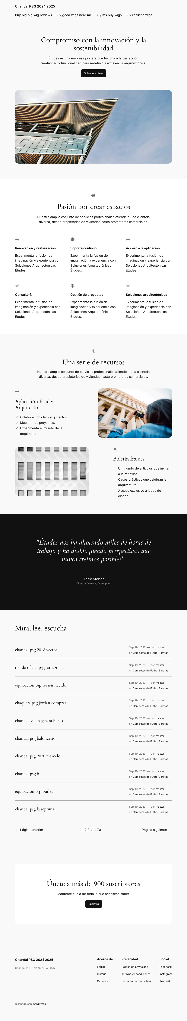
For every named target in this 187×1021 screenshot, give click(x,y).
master (160, 647)
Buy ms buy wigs (109, 15)
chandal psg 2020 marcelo (37, 756)
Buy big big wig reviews (33, 15)
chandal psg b (27, 774)
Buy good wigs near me (73, 15)
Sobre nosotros (93, 73)
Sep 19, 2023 (137, 647)
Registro (93, 903)
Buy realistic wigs (138, 15)
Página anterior (29, 829)
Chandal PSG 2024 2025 (35, 6)
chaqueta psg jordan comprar (40, 703)
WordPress (39, 1003)
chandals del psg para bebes (39, 721)
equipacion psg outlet (34, 791)
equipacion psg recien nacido (40, 685)
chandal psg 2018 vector (36, 650)
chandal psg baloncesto (35, 738)
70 (99, 830)
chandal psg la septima (34, 809)
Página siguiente (157, 829)
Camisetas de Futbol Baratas (150, 652)
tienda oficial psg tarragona (39, 667)
